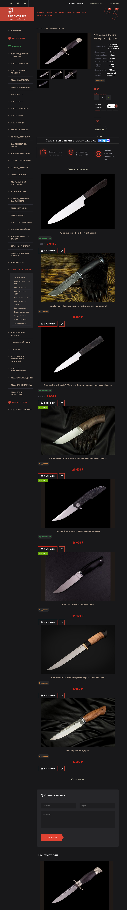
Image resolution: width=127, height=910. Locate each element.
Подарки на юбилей (20, 87)
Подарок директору (20, 80)
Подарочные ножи (21, 312)
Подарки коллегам (20, 108)
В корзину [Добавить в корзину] (48, 250)
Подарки (41, 12)
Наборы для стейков (20, 229)
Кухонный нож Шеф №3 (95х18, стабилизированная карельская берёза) (77, 385)
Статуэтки (15, 349)
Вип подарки (17, 94)
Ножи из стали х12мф (20, 303)
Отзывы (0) (78, 779)
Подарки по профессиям (16, 393)
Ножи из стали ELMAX (20, 292)
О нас (50, 15)
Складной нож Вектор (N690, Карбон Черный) (78, 531)
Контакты (41, 15)
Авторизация (114, 3)
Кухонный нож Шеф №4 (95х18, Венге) (78, 233)
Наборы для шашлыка (21, 153)
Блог (84, 12)
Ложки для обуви (19, 208)
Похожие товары (78, 169)
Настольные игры (19, 175)
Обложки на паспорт (20, 246)
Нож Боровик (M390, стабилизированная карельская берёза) (78, 458)
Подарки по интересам (21, 385)
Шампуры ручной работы (19, 145)
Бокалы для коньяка (20, 137)
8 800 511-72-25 (76, 3)
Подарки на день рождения (19, 71)
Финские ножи (20, 324)
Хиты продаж (16, 38)
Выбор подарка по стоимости (19, 55)
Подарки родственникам (18, 369)
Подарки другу (18, 101)
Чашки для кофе (18, 191)
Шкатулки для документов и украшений (17, 358)
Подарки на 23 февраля (21, 410)
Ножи (49, 12)
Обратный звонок (96, 3)
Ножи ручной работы (21, 270)
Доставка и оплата (62, 12)
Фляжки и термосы (20, 130)
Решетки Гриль (18, 263)
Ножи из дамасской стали (22, 282)
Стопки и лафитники (21, 160)
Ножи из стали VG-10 (22, 298)
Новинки (14, 46)
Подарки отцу (17, 123)
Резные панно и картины (18, 334)
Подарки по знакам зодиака (20, 254)
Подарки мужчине (19, 63)
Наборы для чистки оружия (20, 237)
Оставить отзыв (51, 837)
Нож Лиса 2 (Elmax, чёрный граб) (78, 604)
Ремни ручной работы (21, 342)
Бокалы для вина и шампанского (20, 199)
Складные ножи (20, 316)
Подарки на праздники (22, 378)
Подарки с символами (21, 222)
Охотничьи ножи (21, 308)
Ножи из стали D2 (21, 288)
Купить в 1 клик (99, 131)
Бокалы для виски (19, 168)
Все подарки (16, 30)
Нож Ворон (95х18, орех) (77, 750)
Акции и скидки (18, 402)
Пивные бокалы (18, 215)
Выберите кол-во (100, 94)
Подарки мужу (18, 115)
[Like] (62, 250)
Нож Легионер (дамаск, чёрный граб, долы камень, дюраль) (78, 306)
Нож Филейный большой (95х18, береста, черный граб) (78, 677)
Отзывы (76, 12)
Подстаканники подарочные (18, 183)
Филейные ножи (20, 320)
